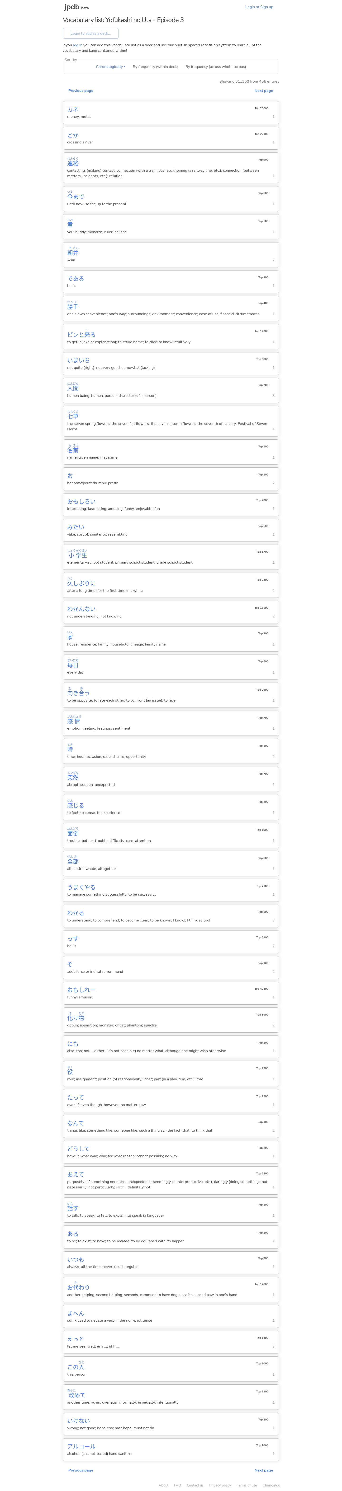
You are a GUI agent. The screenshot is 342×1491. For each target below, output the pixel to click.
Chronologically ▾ (110, 66)
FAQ (177, 1485)
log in (77, 45)
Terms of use (247, 1485)
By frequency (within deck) (155, 66)
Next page (264, 90)
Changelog (271, 1485)
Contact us (195, 1485)
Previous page (80, 90)
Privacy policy (220, 1485)
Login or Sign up (259, 6)
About (163, 1485)
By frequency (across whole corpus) (215, 66)
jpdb (72, 7)
